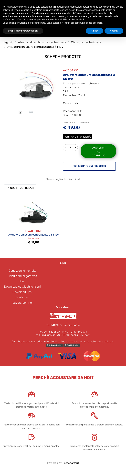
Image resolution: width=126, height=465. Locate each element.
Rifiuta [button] (94, 30)
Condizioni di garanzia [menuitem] (22, 276)
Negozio (8, 42)
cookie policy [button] (106, 13)
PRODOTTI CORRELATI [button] (20, 187)
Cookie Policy (73, 345)
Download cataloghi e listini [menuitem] (22, 286)
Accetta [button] (114, 30)
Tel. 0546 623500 (49, 331)
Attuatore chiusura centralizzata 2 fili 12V (35, 47)
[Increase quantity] (76, 147)
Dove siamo (63, 307)
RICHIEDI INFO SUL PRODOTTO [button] (89, 166)
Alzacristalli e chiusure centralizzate (42, 42)
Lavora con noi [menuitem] (22, 302)
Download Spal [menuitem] (22, 292)
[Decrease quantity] (65, 147)
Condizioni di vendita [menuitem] (22, 270)
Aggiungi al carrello (98, 151)
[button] (36, 85)
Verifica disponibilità (77, 136)
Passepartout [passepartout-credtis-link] (71, 463)
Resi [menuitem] (22, 281)
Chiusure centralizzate (86, 42)
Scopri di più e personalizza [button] (23, 30)
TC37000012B (33, 231)
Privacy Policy (55, 345)
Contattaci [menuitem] (22, 297)
